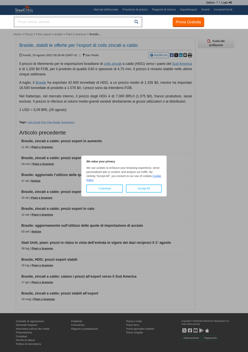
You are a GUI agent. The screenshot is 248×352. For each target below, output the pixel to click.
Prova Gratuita (188, 22)
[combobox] (78, 22)
